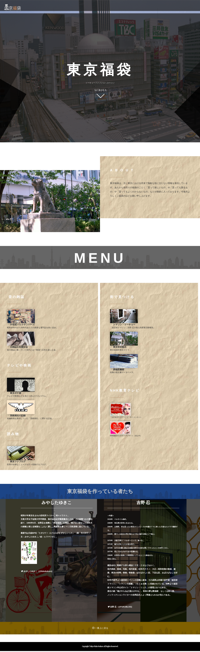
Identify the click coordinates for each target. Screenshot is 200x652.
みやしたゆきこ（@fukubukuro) (36, 574)
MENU (116, 12)
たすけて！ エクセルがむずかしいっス (55, 536)
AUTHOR (154, 12)
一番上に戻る (100, 631)
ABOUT (134, 12)
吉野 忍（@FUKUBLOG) (120, 609)
